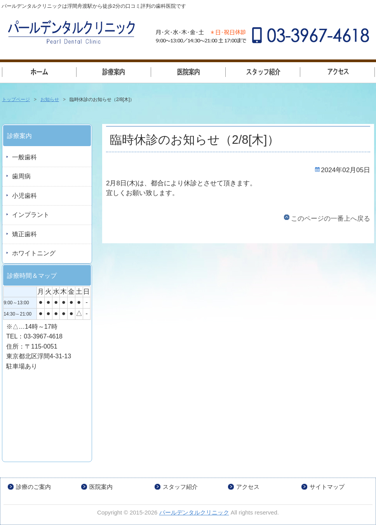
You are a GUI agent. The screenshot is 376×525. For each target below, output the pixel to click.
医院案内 (188, 71)
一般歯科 (114, 71)
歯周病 (21, 176)
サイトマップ (327, 486)
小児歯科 (24, 195)
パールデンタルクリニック (194, 512)
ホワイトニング (34, 253)
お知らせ (49, 99)
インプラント (30, 214)
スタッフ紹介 (263, 71)
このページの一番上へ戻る (330, 218)
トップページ (39, 71)
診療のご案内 (33, 486)
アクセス (337, 71)
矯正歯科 (24, 234)
